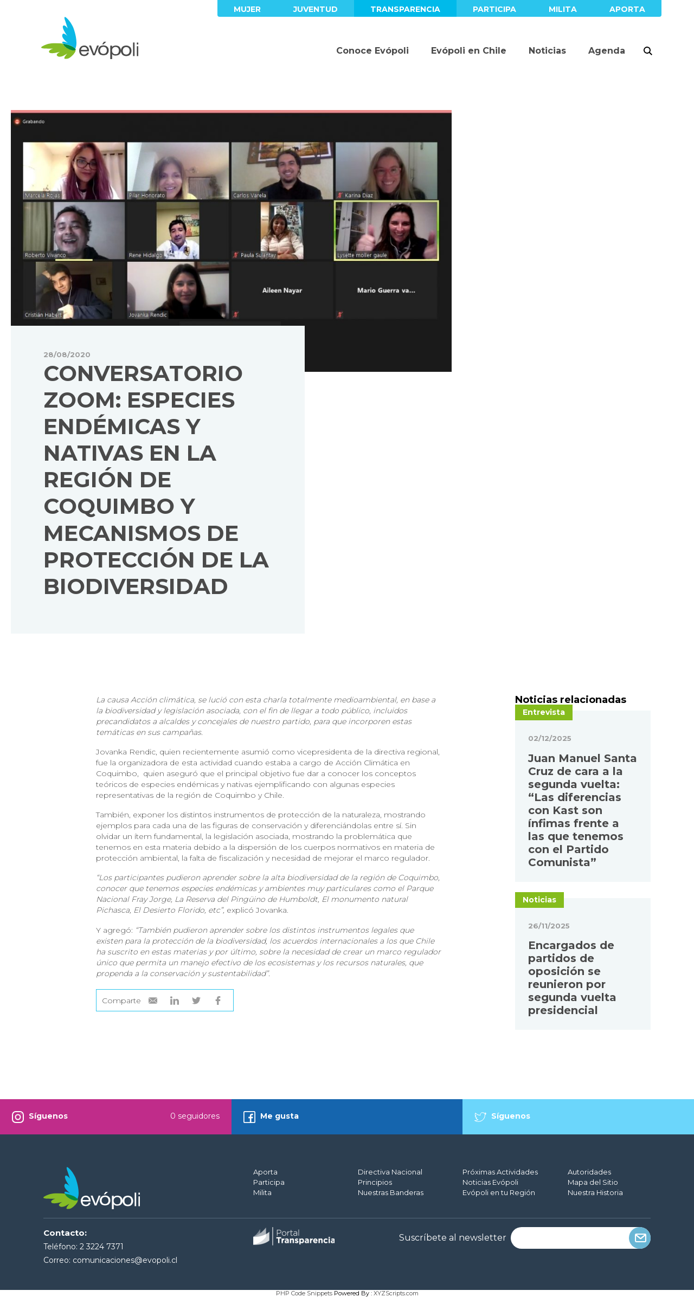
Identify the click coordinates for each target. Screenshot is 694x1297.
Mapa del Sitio (593, 1182)
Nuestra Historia (595, 1192)
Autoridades (589, 1171)
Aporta (627, 9)
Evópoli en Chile (468, 51)
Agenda (606, 51)
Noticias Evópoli (490, 1182)
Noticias (547, 51)
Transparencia (405, 9)
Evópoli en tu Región (498, 1192)
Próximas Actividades (500, 1171)
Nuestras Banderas (390, 1192)
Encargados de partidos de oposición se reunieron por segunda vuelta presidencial (572, 978)
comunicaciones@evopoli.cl (125, 1260)
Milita (563, 9)
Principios (375, 1182)
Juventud (315, 9)
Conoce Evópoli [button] (372, 51)
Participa (494, 9)
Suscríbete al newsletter (452, 1238)
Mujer (247, 9)
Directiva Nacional (390, 1171)
